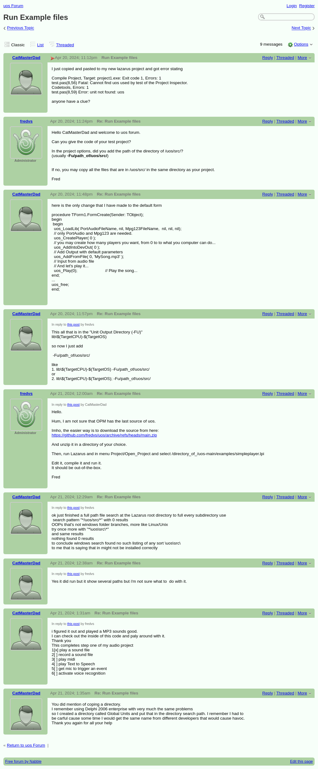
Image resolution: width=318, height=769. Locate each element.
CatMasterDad (26, 57)
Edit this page (301, 761)
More (302, 57)
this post (73, 324)
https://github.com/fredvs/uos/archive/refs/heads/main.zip (104, 435)
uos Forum (13, 5)
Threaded (65, 45)
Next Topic (301, 28)
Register (307, 5)
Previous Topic (20, 28)
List (40, 45)
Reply (267, 57)
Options (301, 44)
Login (292, 5)
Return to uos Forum (26, 745)
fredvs (26, 121)
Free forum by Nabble (23, 761)
